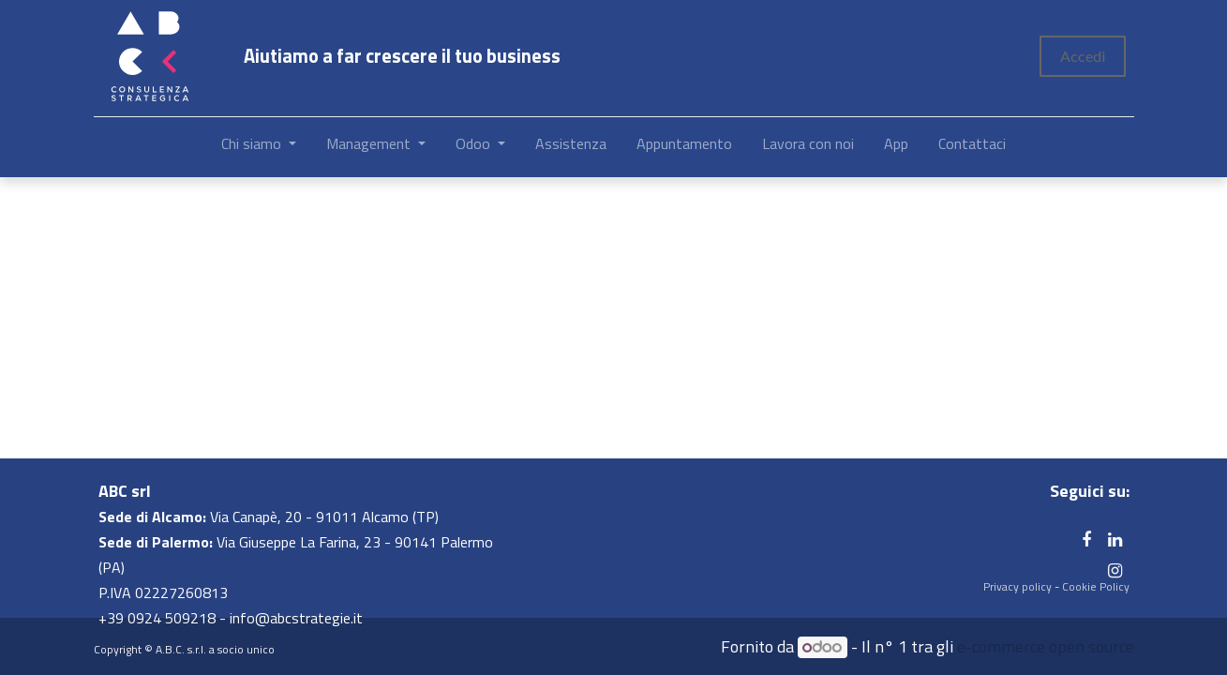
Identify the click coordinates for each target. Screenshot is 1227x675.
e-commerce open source (1045, 646)
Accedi (1082, 56)
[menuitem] (570, 147)
